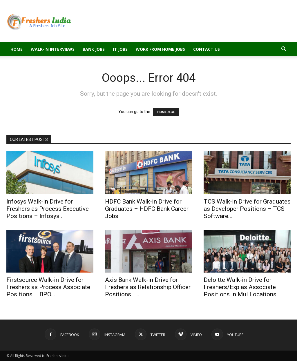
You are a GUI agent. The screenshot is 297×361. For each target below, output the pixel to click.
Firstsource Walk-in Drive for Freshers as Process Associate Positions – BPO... (48, 287)
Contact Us (206, 49)
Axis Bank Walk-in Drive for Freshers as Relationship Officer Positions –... (148, 287)
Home (16, 49)
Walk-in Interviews (53, 49)
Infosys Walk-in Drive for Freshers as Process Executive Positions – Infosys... (47, 208)
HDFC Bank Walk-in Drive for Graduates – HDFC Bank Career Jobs (147, 208)
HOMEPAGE (166, 112)
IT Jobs (120, 49)
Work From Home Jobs (160, 49)
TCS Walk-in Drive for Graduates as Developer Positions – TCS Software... (247, 208)
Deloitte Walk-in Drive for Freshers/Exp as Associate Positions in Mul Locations (240, 287)
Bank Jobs (94, 49)
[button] (284, 49)
